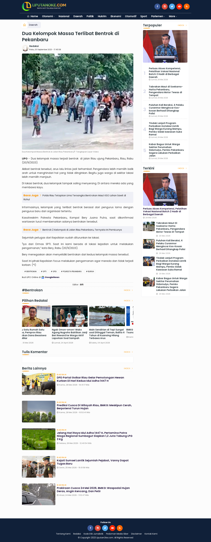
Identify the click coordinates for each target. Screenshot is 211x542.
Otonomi (47, 16)
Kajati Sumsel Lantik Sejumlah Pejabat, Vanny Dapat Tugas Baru (93, 462)
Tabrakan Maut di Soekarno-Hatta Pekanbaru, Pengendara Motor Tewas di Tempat (166, 91)
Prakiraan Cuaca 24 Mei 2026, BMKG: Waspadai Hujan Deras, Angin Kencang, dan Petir (93, 489)
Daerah (77, 16)
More (172, 16)
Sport (143, 16)
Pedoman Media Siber (117, 533)
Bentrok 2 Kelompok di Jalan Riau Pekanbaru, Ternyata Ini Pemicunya (82, 229)
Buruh (91, 271)
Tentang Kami (63, 533)
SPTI (44, 271)
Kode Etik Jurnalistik (93, 533)
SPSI (55, 271)
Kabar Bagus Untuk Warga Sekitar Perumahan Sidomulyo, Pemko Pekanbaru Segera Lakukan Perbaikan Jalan (166, 150)
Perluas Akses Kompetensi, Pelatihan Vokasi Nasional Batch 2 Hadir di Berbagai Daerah (165, 73)
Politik (90, 16)
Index (128, 290)
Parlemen (157, 16)
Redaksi (34, 46)
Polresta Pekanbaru (72, 271)
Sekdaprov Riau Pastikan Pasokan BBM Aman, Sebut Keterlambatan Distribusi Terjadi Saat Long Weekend (39, 334)
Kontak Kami (151, 533)
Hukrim (102, 16)
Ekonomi (116, 16)
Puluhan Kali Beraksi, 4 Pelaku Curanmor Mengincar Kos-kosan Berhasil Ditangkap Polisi (166, 109)
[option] (40, 325)
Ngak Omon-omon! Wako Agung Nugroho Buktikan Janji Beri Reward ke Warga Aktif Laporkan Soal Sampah (114, 334)
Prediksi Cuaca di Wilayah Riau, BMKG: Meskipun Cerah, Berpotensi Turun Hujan (94, 406)
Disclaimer (136, 533)
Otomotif (130, 16)
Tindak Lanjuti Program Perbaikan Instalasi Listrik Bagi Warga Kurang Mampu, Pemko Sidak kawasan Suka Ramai (165, 129)
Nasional (64, 16)
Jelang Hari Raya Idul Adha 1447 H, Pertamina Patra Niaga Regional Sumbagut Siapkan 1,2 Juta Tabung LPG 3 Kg (94, 436)
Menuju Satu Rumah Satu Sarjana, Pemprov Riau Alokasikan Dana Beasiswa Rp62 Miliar (76, 334)
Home (32, 16)
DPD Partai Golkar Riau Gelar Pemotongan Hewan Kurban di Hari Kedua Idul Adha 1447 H (90, 379)
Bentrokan (31, 271)
